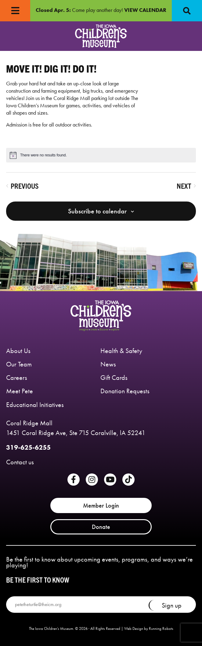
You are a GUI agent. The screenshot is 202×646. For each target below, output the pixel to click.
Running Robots (161, 628)
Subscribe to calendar (97, 211)
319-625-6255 (28, 447)
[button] (186, 10)
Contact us (20, 462)
